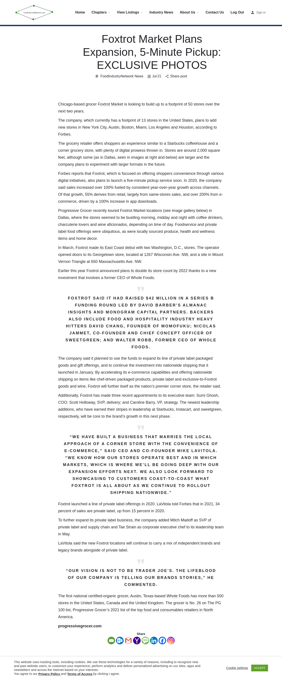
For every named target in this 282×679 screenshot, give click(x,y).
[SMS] (145, 640)
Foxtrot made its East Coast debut (105, 247)
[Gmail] (128, 640)
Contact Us (214, 12)
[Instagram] (171, 640)
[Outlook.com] (120, 640)
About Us (187, 12)
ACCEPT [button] (259, 668)
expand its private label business (104, 520)
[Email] (111, 640)
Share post (176, 76)
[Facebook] (162, 640)
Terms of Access (79, 674)
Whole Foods (178, 596)
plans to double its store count (146, 271)
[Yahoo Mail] (137, 640)
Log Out (237, 12)
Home (80, 12)
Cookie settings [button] (237, 668)
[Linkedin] (154, 640)
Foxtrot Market (110, 104)
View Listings (128, 12)
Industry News (161, 12)
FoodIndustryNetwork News (119, 76)
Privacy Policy (49, 674)
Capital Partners (160, 312)
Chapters (99, 12)
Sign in (261, 12)
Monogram (120, 312)
